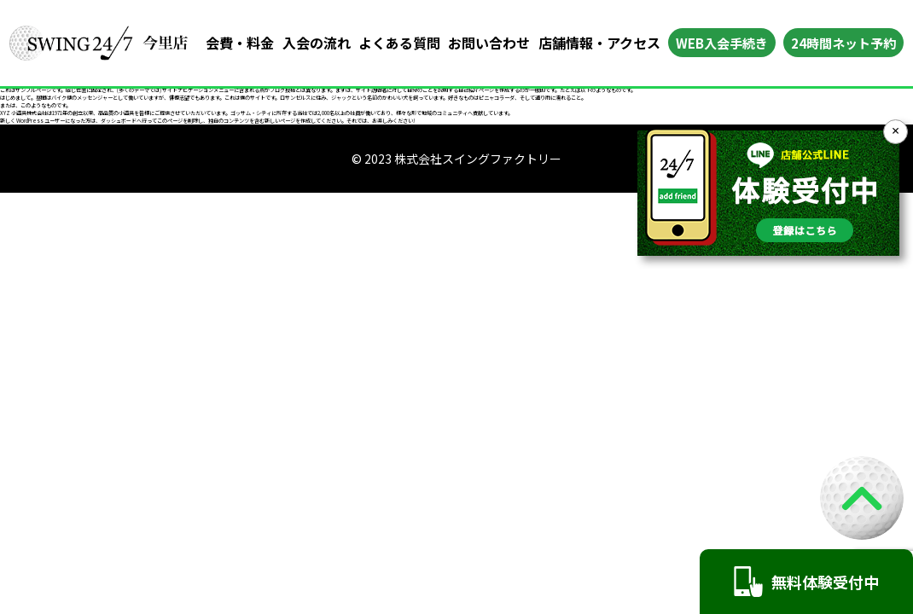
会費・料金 (240, 42)
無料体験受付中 (806, 581)
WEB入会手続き (722, 43)
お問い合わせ (489, 42)
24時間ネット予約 (843, 43)
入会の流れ (316, 42)
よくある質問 (399, 42)
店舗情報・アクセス (599, 42)
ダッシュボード (119, 121)
